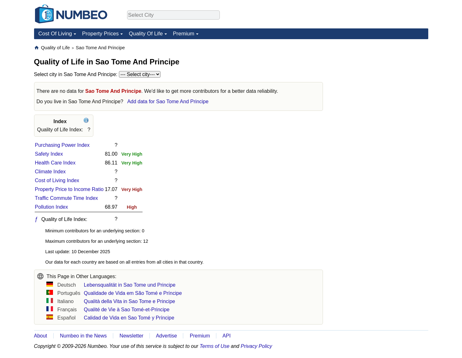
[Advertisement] (381, 84)
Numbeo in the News (83, 335)
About (40, 335)
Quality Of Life (146, 34)
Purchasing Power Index (62, 145)
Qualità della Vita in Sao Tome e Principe (129, 301)
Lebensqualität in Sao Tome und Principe (130, 285)
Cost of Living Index (57, 180)
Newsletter (131, 335)
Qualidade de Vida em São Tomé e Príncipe (133, 293)
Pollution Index (51, 207)
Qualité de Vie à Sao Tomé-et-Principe (127, 309)
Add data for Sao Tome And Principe (167, 101)
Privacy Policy (256, 346)
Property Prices (100, 34)
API (227, 335)
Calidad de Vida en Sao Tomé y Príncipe (129, 317)
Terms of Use (215, 346)
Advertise (166, 335)
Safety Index (49, 154)
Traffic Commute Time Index (66, 198)
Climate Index (50, 171)
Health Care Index (55, 162)
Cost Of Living (55, 34)
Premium (183, 34)
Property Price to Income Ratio (69, 189)
